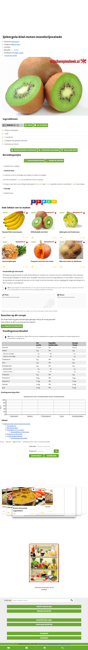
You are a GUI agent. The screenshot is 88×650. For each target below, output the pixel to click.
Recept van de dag (44, 607)
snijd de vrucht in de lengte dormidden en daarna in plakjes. (25, 175)
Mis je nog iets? (69, 150)
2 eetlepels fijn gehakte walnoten (15, 141)
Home (2, 442)
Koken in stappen (54, 161)
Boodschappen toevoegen (23, 150)
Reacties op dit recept (14, 434)
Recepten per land (44, 620)
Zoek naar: (8, 600)
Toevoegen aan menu (48, 150)
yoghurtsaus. (9, 193)
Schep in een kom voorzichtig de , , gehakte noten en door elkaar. (44, 184)
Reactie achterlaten (12, 326)
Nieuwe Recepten (44, 611)
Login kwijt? (36, 456)
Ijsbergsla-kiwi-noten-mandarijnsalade (16, 424)
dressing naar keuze (11, 144)
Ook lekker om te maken (15, 430)
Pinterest (44, 638)
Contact (40, 644)
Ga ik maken (40, 125)
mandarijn (15, 180)
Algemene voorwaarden (53, 644)
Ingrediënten (11, 426)
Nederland (15, 42)
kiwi (46, 184)
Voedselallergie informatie (20, 432)
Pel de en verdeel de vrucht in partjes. (24, 180)
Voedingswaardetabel (14, 436)
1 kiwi (6, 134)
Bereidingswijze (12, 428)
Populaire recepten (44, 624)
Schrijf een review (10, 56)
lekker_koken (18, 53)
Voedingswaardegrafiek (19, 438)
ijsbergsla (34, 184)
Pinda (5, 295)
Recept (8, 442)
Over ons (68, 644)
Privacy (44, 644)
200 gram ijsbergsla (11, 130)
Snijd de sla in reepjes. (12, 166)
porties (7, 47)
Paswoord (32, 451)
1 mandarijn (8, 137)
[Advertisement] (44, 20)
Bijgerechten (15, 44)
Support (63, 644)
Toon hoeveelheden (34, 161)
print (28, 125)
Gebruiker (32, 446)
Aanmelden (51, 456)
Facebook (44, 633)
